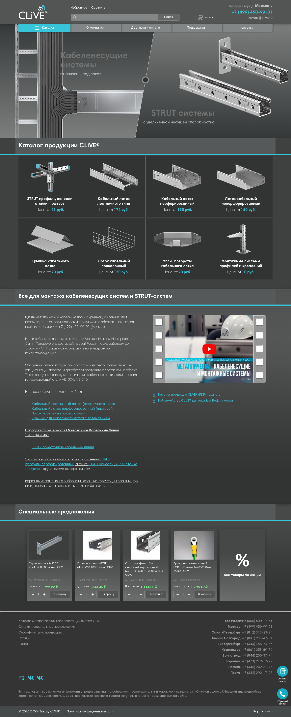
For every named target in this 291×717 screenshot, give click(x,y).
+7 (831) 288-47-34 (257, 638)
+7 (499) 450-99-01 (252, 12)
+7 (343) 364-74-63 (257, 644)
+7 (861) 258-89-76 (257, 650)
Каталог (44, 28)
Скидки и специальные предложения (46, 627)
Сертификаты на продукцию (40, 633)
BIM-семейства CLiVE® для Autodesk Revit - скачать (193, 401)
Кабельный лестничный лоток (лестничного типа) (73, 404)
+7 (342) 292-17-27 (257, 673)
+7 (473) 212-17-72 (257, 661)
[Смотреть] (209, 349)
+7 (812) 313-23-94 (257, 633)
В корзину (60, 594)
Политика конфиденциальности (90, 711)
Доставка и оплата (145, 27)
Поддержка (196, 27)
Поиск (168, 17)
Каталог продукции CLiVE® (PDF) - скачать (186, 395)
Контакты (246, 27)
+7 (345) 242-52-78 (257, 667)
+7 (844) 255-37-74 (257, 656)
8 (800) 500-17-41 (258, 621)
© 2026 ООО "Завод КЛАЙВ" (39, 711)
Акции (23, 644)
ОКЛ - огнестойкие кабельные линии (63, 447)
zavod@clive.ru (260, 18)
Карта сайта (263, 711)
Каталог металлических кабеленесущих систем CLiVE (59, 621)
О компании (95, 27)
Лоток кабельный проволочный (58, 413)
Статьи (23, 638)
